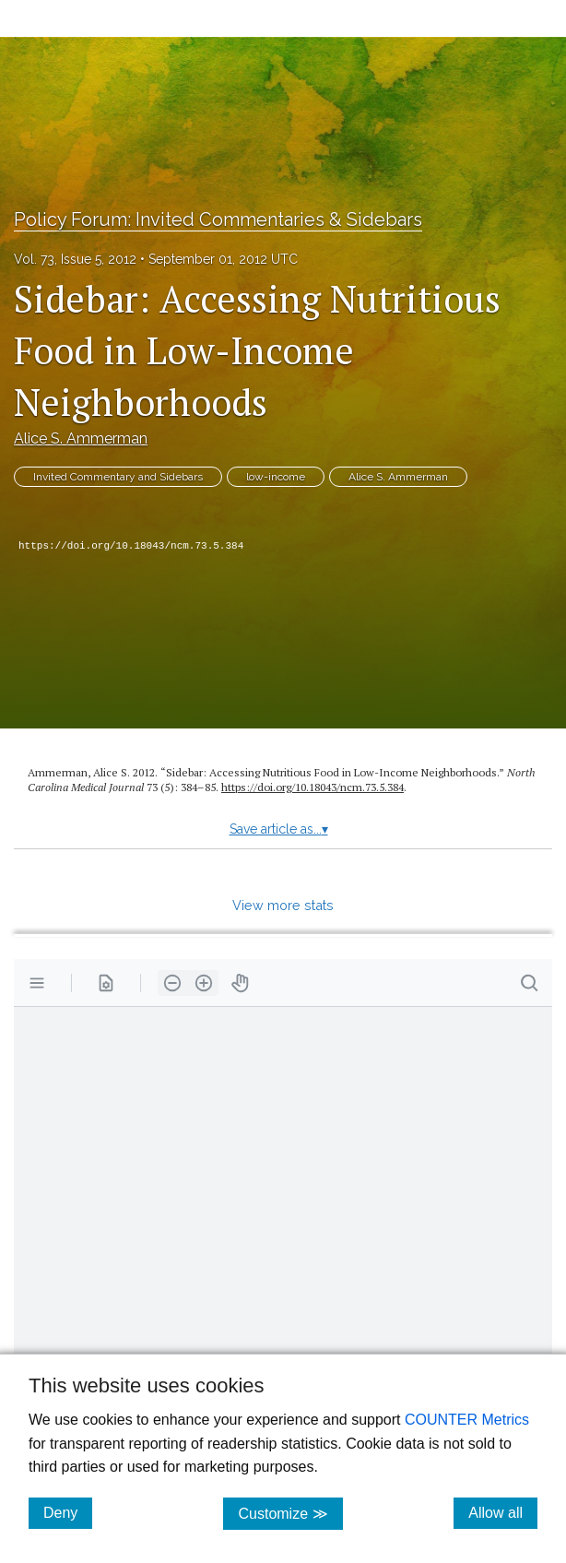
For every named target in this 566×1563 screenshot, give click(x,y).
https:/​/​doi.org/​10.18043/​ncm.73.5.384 (312, 787)
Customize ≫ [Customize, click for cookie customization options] (290, 1513)
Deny (67, 1512)
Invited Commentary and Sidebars (118, 476)
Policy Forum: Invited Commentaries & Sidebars (218, 219)
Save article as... (279, 829)
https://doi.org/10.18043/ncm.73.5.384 (130, 545)
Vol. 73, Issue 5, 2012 (75, 259)
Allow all (502, 1512)
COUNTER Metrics (467, 1419)
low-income (275, 476)
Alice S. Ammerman (80, 438)
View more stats (283, 905)
